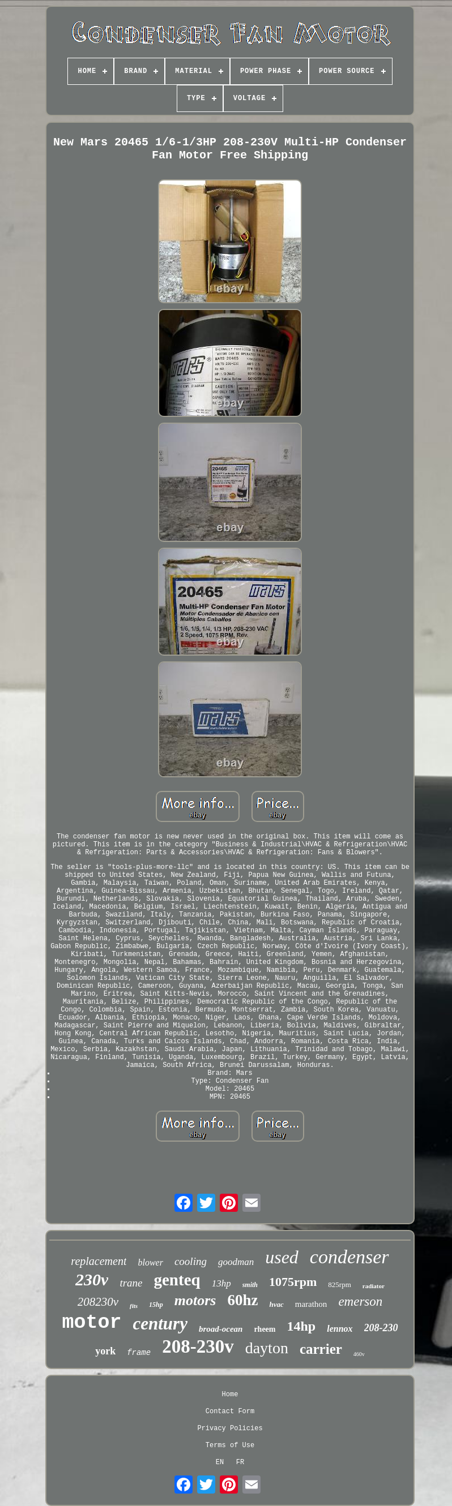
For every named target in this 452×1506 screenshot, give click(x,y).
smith (250, 1285)
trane (131, 1283)
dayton (266, 1348)
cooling (190, 1261)
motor (91, 1322)
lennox (339, 1328)
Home (230, 1395)
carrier (321, 1349)
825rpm (339, 1284)
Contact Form (230, 1411)
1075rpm (293, 1282)
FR (240, 1462)
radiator (374, 1286)
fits (134, 1305)
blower (150, 1262)
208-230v (198, 1346)
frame (139, 1352)
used (282, 1257)
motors (195, 1300)
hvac (276, 1304)
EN (220, 1462)
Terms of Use (230, 1445)
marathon (311, 1304)
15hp (156, 1305)
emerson (360, 1301)
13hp (221, 1283)
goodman (236, 1262)
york (105, 1351)
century (160, 1323)
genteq (177, 1280)
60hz (242, 1300)
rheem (264, 1329)
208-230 (381, 1327)
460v (359, 1354)
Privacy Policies (229, 1428)
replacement (98, 1261)
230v (91, 1279)
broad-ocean (221, 1328)
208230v (98, 1302)
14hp (301, 1326)
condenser (349, 1256)
